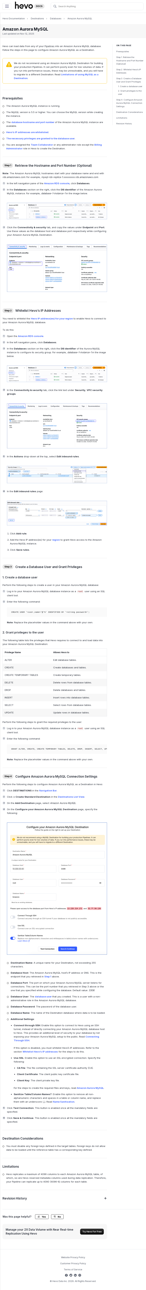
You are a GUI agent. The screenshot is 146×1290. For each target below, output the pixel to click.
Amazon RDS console (56, 183)
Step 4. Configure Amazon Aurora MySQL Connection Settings (129, 103)
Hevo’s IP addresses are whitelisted (27, 132)
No (57, 1216)
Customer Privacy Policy (73, 1263)
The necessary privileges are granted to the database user (40, 138)
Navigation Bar (48, 790)
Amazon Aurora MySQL (79, 18)
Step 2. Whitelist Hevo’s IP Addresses (128, 71)
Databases (55, 18)
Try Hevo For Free (92, 1231)
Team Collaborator (42, 144)
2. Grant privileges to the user (130, 92)
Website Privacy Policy (73, 1257)
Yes (42, 1216)
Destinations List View (71, 796)
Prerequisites (122, 51)
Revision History (124, 123)
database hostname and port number (32, 122)
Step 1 (47, 976)
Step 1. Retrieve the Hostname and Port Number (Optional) (129, 60)
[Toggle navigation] (6, 6)
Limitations (121, 118)
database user (43, 996)
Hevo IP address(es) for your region (52, 318)
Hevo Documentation (13, 18)
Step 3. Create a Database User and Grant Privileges (128, 80)
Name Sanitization (63, 1101)
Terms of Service (73, 1269)
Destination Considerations (129, 112)
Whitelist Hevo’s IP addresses (40, 1051)
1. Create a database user (130, 86)
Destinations (37, 18)
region (56, 539)
